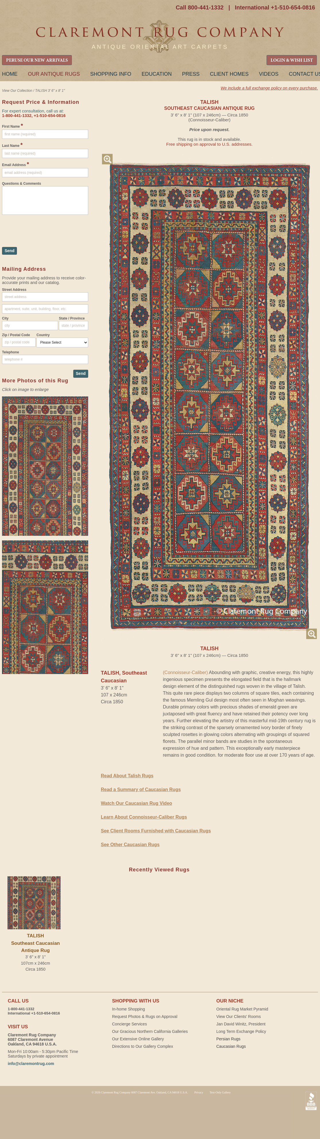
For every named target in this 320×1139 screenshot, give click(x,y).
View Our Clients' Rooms (238, 1016)
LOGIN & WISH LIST (292, 60)
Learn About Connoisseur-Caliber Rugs (144, 817)
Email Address (15, 164)
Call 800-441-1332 (200, 7)
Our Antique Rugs (54, 74)
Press (191, 74)
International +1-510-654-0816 (275, 7)
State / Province (72, 318)
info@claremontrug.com (31, 1063)
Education (157, 74)
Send (9, 250)
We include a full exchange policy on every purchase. (269, 88)
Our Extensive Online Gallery (138, 1039)
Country (43, 335)
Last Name (12, 145)
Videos (268, 74)
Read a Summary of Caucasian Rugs (141, 789)
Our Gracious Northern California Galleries (150, 1031)
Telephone (10, 352)
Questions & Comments (21, 184)
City (5, 318)
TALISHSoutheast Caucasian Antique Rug (35, 943)
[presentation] (45, 228)
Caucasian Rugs (231, 1046)
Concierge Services (129, 1024)
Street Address (14, 290)
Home (10, 74)
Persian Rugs (228, 1039)
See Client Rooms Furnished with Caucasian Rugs (156, 830)
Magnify (107, 159)
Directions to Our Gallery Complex (142, 1046)
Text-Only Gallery (220, 1092)
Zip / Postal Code (16, 335)
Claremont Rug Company (160, 36)
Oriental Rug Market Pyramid (242, 1009)
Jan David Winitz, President (240, 1024)
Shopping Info (110, 74)
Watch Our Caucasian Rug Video (136, 803)
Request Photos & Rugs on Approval (144, 1016)
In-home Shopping (128, 1009)
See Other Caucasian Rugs (130, 844)
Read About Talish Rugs (127, 775)
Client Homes (229, 74)
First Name (12, 125)
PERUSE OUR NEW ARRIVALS (37, 60)
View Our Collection (17, 91)
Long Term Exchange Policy (241, 1031)
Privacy (198, 1092)
